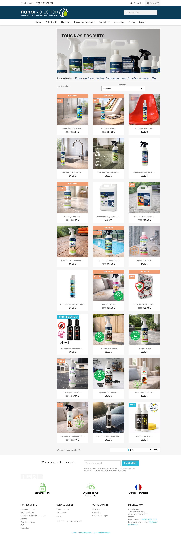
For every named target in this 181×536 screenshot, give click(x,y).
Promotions (25, 528)
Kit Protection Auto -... (144, 436)
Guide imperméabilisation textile (69, 521)
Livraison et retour (28, 509)
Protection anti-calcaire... (73, 128)
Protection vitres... (108, 128)
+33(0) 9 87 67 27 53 (44, 3)
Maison (38, 22)
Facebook (23, 476)
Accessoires (118, 22)
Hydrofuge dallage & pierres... (108, 217)
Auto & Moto (51, 22)
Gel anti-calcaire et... (144, 260)
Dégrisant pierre (144, 348)
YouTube (28, 476)
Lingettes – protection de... (144, 304)
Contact (142, 22)
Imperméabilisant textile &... (144, 172)
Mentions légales (27, 512)
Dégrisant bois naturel (108, 348)
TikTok (40, 476)
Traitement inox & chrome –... (72, 172)
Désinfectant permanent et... (72, 348)
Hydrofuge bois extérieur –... (72, 260)
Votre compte (100, 505)
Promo (132, 22)
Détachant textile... (108, 304)
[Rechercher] (140, 12)
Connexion (96, 512)
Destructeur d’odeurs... (144, 392)
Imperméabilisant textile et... (108, 172)
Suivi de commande (100, 509)
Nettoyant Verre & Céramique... (72, 304)
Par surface (104, 22)
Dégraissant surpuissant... (108, 392)
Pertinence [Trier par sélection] (123, 88)
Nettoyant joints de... (72, 392)
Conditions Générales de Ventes (33, 516)
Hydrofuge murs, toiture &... (144, 217)
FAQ (154, 78)
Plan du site (61, 512)
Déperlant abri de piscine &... (108, 260)
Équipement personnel (84, 22)
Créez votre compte (100, 516)
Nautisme (65, 22)
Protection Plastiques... (144, 128)
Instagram (34, 476)
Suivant (155, 449)
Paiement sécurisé (28, 522)
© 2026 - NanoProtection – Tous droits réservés (90, 533)
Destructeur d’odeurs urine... (72, 436)
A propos (24, 519)
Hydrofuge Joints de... (72, 217)
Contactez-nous (63, 509)
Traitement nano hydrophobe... (108, 436)
